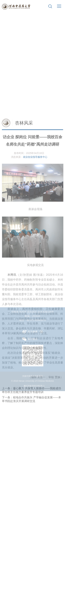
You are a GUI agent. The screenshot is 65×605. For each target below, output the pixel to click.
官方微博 (29, 331)
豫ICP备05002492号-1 (34, 386)
